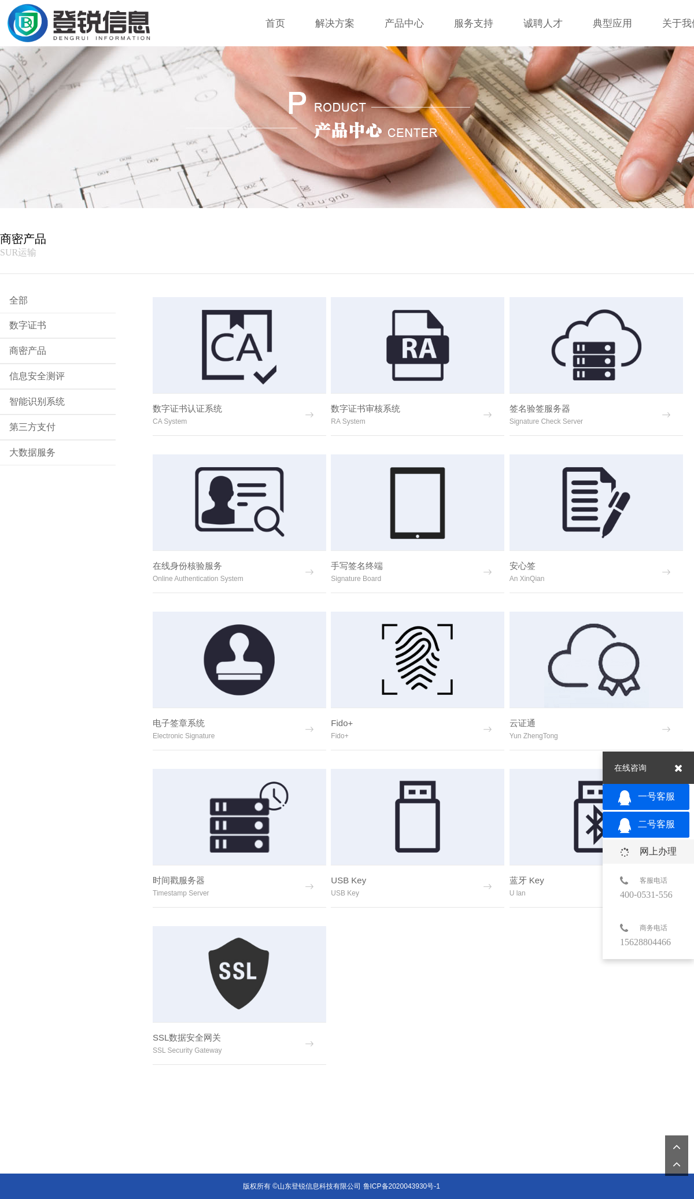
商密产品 (27, 351)
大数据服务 (32, 452)
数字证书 (27, 325)
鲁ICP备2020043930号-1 (401, 1183)
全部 (18, 300)
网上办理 (648, 851)
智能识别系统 (37, 401)
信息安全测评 (37, 376)
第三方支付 (32, 427)
